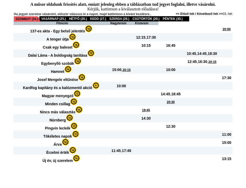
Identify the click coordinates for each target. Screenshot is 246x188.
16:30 (202, 62)
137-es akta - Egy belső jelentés (57, 31)
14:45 (202, 53)
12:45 (192, 62)
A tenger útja (58, 39)
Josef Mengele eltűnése (57, 80)
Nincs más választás (57, 112)
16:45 (170, 45)
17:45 (126, 151)
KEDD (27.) (98, 19)
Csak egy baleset (57, 47)
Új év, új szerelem (57, 160)
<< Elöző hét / (186, 14)
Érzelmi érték (57, 152)
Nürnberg (58, 120)
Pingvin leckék (57, 128)
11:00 (226, 134)
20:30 (171, 102)
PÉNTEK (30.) (173, 19)
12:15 (140, 37)
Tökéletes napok (57, 136)
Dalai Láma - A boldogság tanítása (57, 55)
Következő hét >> (210, 14)
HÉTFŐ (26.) (78, 19)
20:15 (212, 62)
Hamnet (57, 71)
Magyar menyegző (57, 96)
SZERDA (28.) (119, 19)
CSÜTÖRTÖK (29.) (145, 19)
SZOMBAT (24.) (27, 19)
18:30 (212, 53)
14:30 (146, 118)
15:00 (116, 70)
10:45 (191, 53)
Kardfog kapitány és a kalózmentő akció (57, 88)
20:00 (227, 29)
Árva (58, 144)
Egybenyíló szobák (57, 63)
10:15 (146, 45)
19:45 (146, 110)
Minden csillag (57, 104)
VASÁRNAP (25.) (53, 19)
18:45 (176, 94)
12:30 (170, 126)
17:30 (151, 37)
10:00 (170, 70)
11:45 (116, 151)
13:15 (226, 159)
